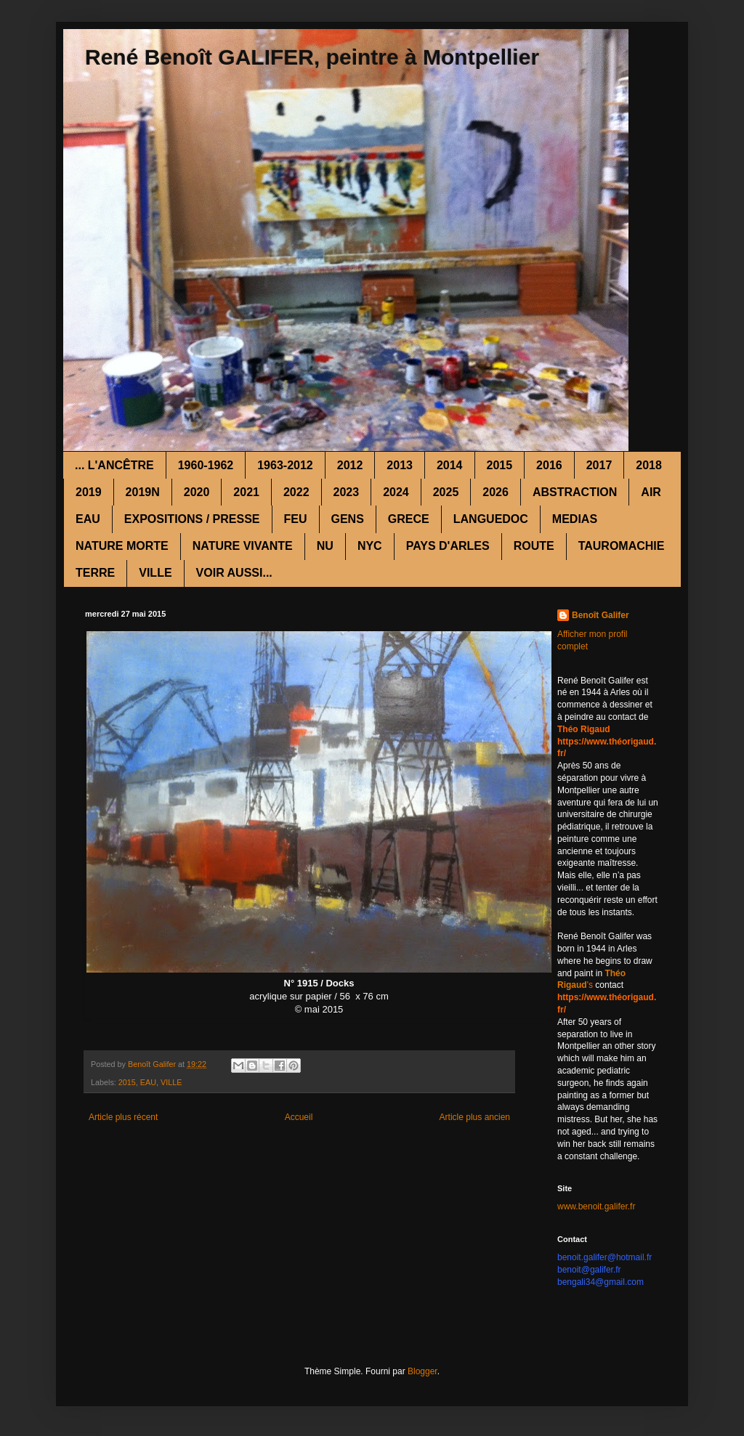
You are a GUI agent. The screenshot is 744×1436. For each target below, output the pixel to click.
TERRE (95, 573)
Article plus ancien (475, 1117)
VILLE (155, 573)
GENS (347, 519)
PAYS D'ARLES (448, 546)
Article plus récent (123, 1117)
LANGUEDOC (490, 519)
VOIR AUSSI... (234, 573)
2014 (450, 465)
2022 (296, 492)
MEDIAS (574, 519)
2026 (495, 492)
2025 (446, 492)
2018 (649, 465)
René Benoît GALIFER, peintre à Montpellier (312, 57)
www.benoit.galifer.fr (596, 1206)
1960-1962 (206, 465)
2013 (400, 465)
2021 (246, 492)
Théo (615, 973)
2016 (549, 465)
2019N (143, 492)
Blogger (422, 1371)
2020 (197, 492)
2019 (89, 492)
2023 (346, 492)
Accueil (299, 1117)
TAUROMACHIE (621, 546)
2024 (396, 492)
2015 (500, 465)
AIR (651, 492)
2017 (599, 465)
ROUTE (534, 546)
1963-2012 (285, 465)
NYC (369, 546)
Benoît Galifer (600, 615)
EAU (88, 519)
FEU (295, 519)
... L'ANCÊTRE (114, 465)
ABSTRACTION (575, 492)
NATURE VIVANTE (243, 546)
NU (325, 546)
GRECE (408, 519)
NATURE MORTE (122, 546)
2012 (350, 465)
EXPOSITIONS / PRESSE (192, 519)
